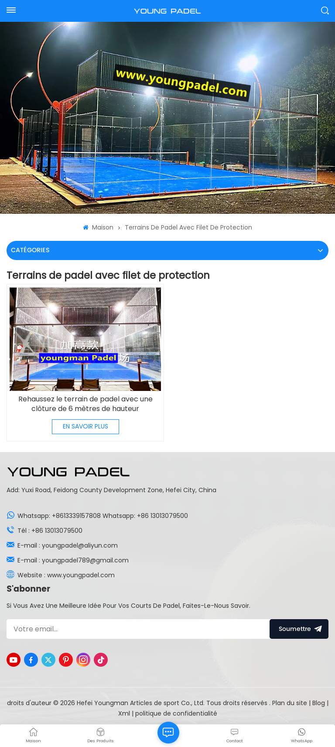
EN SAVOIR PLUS (85, 426)
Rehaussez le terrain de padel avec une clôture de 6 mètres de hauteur (85, 404)
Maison (98, 227)
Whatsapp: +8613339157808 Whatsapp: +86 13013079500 (102, 515)
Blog (319, 703)
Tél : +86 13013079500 (49, 530)
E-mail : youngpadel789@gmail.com (73, 560)
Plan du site (290, 703)
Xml (124, 713)
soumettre (299, 629)
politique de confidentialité (176, 713)
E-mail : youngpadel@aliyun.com (67, 545)
